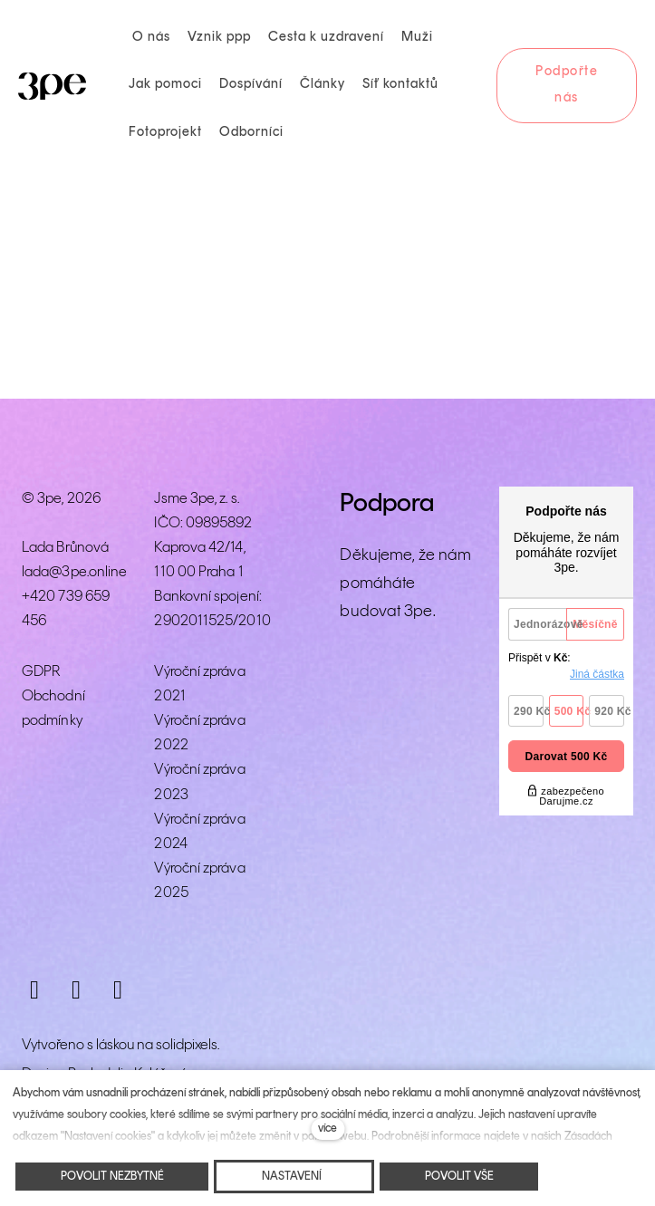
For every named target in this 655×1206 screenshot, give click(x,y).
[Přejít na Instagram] (34, 991)
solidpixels (186, 1045)
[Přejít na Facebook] (76, 991)
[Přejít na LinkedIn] (117, 991)
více (327, 1128)
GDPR (41, 672)
